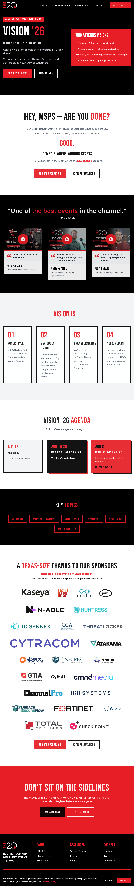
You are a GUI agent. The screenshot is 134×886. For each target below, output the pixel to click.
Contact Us (109, 860)
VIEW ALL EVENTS (80, 813)
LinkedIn (108, 851)
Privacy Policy (49, 882)
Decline (108, 880)
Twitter (107, 855)
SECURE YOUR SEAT (18, 73)
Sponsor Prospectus (76, 579)
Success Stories (78, 851)
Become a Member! (103, 467)
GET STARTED (120, 5)
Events (73, 855)
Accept (124, 880)
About (44, 5)
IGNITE (41, 851)
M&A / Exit (42, 860)
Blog (72, 860)
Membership (62, 5)
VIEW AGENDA (46, 73)
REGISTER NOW (52, 813)
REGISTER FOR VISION (50, 175)
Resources (82, 5)
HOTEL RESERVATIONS (84, 175)
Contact (99, 5)
